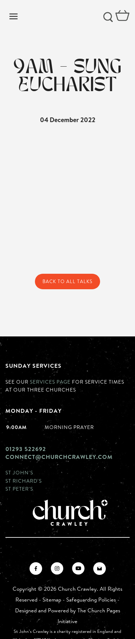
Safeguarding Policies (91, 599)
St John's (19, 472)
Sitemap (51, 599)
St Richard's (23, 480)
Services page (50, 381)
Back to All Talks (67, 281)
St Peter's (19, 488)
